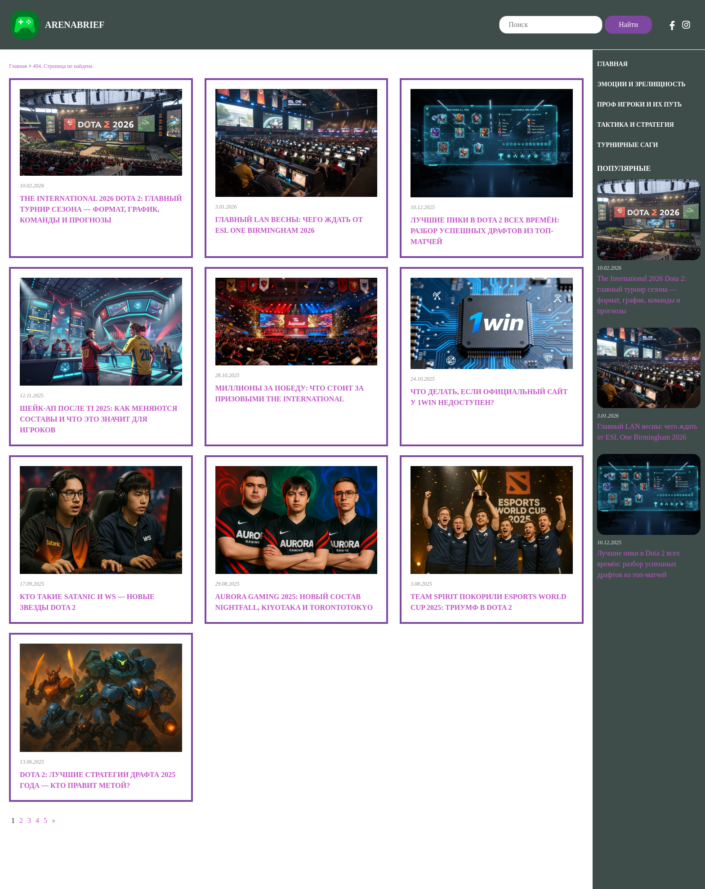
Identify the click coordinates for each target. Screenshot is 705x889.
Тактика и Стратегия (635, 124)
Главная (612, 64)
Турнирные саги (627, 145)
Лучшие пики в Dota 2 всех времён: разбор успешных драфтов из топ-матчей (638, 563)
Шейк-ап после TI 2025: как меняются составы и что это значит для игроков (98, 419)
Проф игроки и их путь (639, 104)
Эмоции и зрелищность (641, 84)
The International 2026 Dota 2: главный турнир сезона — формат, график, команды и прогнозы (101, 209)
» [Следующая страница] (53, 820)
